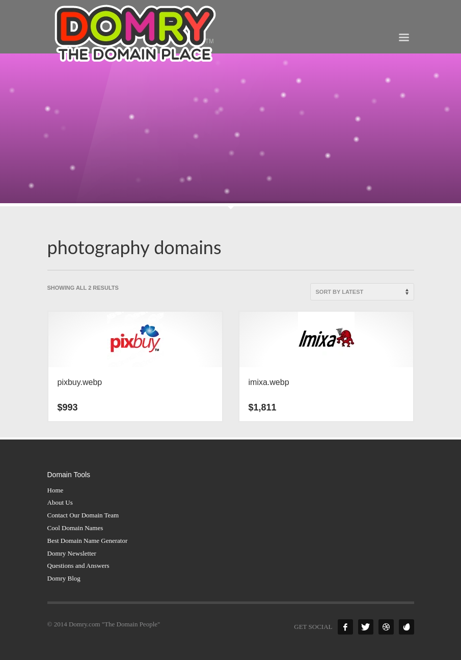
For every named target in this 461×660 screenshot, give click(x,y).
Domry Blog (63, 578)
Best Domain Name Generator (87, 540)
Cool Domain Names (75, 528)
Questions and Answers (78, 565)
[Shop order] (362, 291)
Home (55, 490)
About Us (60, 502)
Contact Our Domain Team (83, 515)
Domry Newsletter (71, 553)
